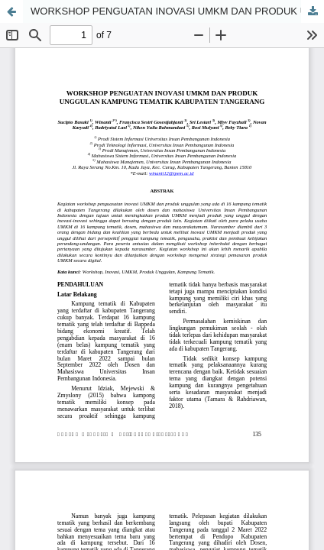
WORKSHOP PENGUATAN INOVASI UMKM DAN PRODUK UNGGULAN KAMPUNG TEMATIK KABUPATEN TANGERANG (177, 11)
